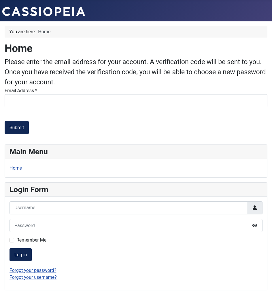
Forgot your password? (33, 270)
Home (16, 168)
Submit (17, 127)
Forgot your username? (33, 277)
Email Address (21, 90)
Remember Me (31, 240)
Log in (20, 254)
